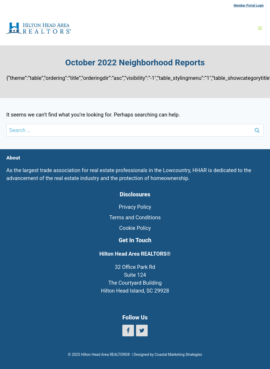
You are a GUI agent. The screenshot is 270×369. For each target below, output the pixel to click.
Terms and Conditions (135, 217)
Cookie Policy (135, 228)
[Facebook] (128, 330)
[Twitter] (142, 330)
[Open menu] (260, 28)
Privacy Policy (135, 207)
